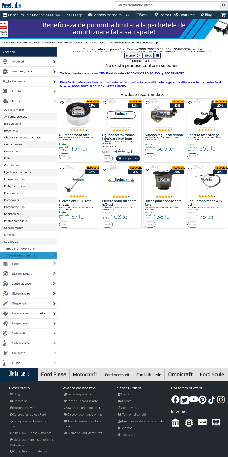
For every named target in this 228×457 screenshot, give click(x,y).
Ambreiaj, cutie (17, 71)
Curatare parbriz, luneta (24, 313)
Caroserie (14, 81)
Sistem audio (16, 343)
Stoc (148, 55)
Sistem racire (16, 293)
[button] (223, 15)
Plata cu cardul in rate (81, 401)
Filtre (11, 263)
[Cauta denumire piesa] (167, 5)
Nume (132, 55)
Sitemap (125, 428)
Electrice (13, 91)
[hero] (114, 29)
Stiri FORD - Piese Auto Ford (30, 433)
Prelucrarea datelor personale (141, 421)
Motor (11, 101)
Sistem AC (14, 333)
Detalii (64, 156)
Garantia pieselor (77, 394)
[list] (157, 56)
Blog (15, 394)
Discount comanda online (83, 414)
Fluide (11, 363)
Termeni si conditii (132, 414)
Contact (125, 394)
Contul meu (127, 407)
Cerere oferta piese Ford (28, 414)
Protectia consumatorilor (28, 451)
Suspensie (14, 303)
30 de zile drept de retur (82, 407)
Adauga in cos (128, 158)
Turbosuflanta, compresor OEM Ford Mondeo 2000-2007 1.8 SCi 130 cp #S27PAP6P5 (122, 73)
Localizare (126, 434)
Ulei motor (14, 353)
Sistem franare (17, 273)
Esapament (15, 323)
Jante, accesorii (18, 283)
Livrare (125, 401)
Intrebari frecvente (24, 407)
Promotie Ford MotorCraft (83, 433)
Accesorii (13, 61)
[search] (224, 5)
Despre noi (19, 401)
